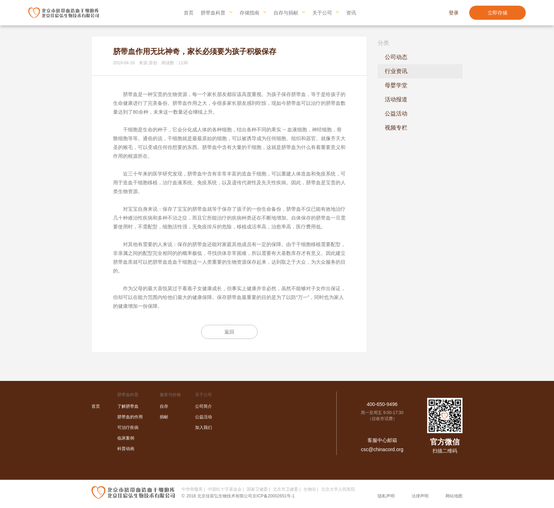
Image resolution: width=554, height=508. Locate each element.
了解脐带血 (127, 406)
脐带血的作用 (130, 416)
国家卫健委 (257, 489)
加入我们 (203, 427)
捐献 (164, 416)
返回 (229, 332)
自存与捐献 (285, 13)
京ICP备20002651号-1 (273, 496)
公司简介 (203, 406)
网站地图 (454, 496)
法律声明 (420, 496)
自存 (164, 406)
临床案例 (125, 438)
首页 (189, 13)
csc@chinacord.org (382, 449)
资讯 (351, 13)
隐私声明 (386, 496)
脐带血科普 (213, 13)
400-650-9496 (382, 404)
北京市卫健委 (285, 489)
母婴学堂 (396, 85)
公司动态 (396, 57)
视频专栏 (396, 128)
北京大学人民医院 (338, 489)
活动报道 (396, 99)
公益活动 (396, 113)
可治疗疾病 (127, 427)
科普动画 (125, 448)
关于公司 (322, 13)
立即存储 (497, 13)
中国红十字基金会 (225, 489)
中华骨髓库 (192, 489)
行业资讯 (396, 71)
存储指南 (249, 13)
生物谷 (309, 489)
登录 (454, 13)
